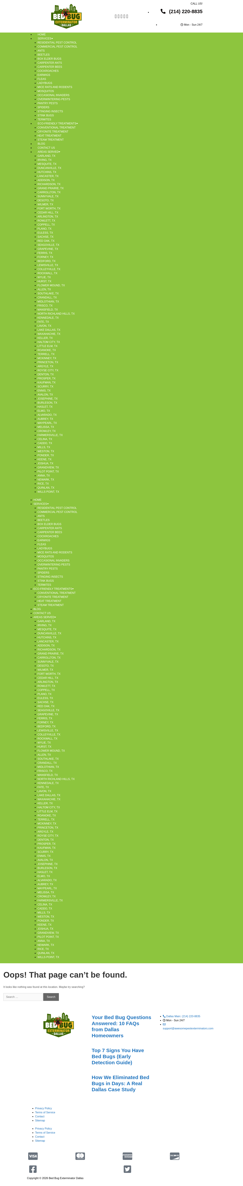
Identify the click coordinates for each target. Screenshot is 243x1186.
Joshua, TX (45, 463)
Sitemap (40, 1120)
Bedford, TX (46, 261)
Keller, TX (45, 338)
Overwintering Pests (53, 99)
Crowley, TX (46, 431)
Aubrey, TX (45, 418)
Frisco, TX (45, 305)
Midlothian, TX (48, 301)
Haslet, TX (45, 406)
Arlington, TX (47, 216)
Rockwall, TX (47, 273)
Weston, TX (45, 451)
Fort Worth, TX (49, 208)
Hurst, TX (44, 281)
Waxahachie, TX (48, 333)
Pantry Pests (47, 103)
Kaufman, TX (46, 382)
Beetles (43, 54)
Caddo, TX (44, 443)
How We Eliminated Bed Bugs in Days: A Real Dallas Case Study (120, 1083)
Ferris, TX (44, 253)
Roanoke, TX (46, 350)
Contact (39, 1116)
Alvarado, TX (47, 414)
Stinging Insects (50, 111)
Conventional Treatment (56, 127)
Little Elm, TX (47, 346)
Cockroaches (48, 70)
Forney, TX (45, 257)
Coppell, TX (46, 224)
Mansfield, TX (47, 309)
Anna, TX (43, 475)
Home (42, 34)
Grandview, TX (48, 467)
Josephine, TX (47, 398)
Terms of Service (45, 1112)
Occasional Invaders (53, 95)
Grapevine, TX (47, 249)
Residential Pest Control (57, 42)
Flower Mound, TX (51, 285)
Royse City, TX (47, 370)
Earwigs (43, 75)
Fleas (41, 79)
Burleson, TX (47, 402)
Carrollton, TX (49, 192)
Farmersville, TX (50, 435)
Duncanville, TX (49, 168)
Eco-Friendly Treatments (58, 123)
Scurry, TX (45, 386)
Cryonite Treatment (52, 131)
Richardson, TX (49, 184)
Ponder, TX (45, 455)
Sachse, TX (45, 236)
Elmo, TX (43, 410)
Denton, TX (45, 374)
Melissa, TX (45, 427)
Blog (41, 143)
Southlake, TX (48, 293)
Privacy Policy (43, 1108)
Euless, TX (45, 232)
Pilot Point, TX (48, 471)
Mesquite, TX (47, 164)
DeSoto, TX (45, 200)
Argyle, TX (45, 366)
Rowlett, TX (46, 220)
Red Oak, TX (46, 240)
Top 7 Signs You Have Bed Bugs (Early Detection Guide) (118, 1056)
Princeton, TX (47, 362)
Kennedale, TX (48, 317)
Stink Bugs (45, 115)
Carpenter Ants (49, 62)
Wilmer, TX (45, 204)
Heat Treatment (49, 135)
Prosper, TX (46, 378)
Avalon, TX (45, 394)
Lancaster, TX (48, 176)
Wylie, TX (44, 277)
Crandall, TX (47, 297)
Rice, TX (43, 483)
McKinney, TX (46, 358)
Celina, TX (44, 439)
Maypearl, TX (47, 423)
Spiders (43, 107)
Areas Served (49, 151)
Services (45, 38)
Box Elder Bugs (49, 58)
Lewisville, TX (47, 265)
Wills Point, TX (48, 491)
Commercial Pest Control (57, 46)
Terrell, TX (46, 354)
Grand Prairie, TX (50, 188)
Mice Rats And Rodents (54, 87)
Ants (41, 50)
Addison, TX (46, 180)
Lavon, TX (44, 325)
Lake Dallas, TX (48, 329)
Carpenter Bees (49, 66)
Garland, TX (46, 155)
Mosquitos (45, 91)
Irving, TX (44, 159)
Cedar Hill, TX (47, 212)
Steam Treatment (50, 139)
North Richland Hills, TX (56, 313)
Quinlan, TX (45, 487)
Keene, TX (44, 459)
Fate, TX (43, 321)
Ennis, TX (44, 390)
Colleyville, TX (48, 269)
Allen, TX (44, 289)
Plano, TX (44, 228)
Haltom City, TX (48, 342)
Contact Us (46, 147)
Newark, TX (45, 479)
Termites (44, 119)
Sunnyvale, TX (48, 196)
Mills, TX (43, 447)
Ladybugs (44, 83)
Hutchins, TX (46, 172)
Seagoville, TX (48, 244)
